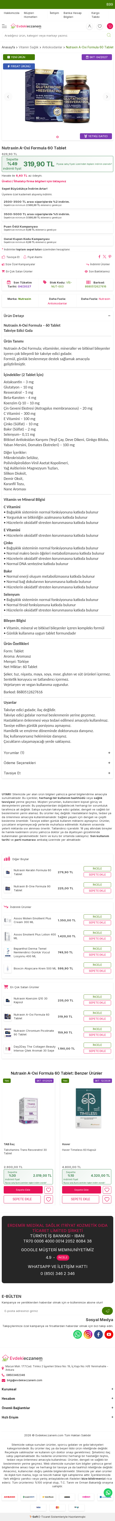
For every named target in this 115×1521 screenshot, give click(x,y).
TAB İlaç (9, 1144)
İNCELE (63, 1257)
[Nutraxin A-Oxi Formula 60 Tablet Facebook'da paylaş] (99, 257)
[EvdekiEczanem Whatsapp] (108, 1492)
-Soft (34, 1516)
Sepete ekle (97, 874)
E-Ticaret (44, 1516)
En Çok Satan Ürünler (17, 271)
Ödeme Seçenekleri (20, 763)
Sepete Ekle (23, 1189)
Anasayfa (8, 47)
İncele (97, 868)
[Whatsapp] (77, 1334)
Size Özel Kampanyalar (18, 264)
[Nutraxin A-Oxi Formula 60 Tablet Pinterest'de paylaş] (110, 257)
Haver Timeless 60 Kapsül (79, 1149)
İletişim (54, 13)
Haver (66, 1144)
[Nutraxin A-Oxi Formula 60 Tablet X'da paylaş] (105, 257)
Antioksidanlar (52, 47)
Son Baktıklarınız (97, 271)
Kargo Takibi (95, 14)
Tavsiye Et (11, 257)
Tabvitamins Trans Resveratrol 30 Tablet (25, 1151)
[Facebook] (98, 1334)
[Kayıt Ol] (107, 1311)
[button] (57, 137)
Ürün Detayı (14, 316)
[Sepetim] (110, 26)
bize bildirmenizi (93, 1478)
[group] (57, 96)
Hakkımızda (11, 13)
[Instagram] (88, 1334)
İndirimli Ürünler (98, 264)
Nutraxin (24, 298)
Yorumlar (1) (14, 753)
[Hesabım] (89, 26)
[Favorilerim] (99, 26)
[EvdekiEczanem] (25, 26)
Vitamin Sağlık (29, 47)
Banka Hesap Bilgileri (73, 14)
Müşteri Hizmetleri (30, 14)
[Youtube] (109, 1334)
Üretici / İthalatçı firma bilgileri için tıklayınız (34, 181)
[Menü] (4, 26)
